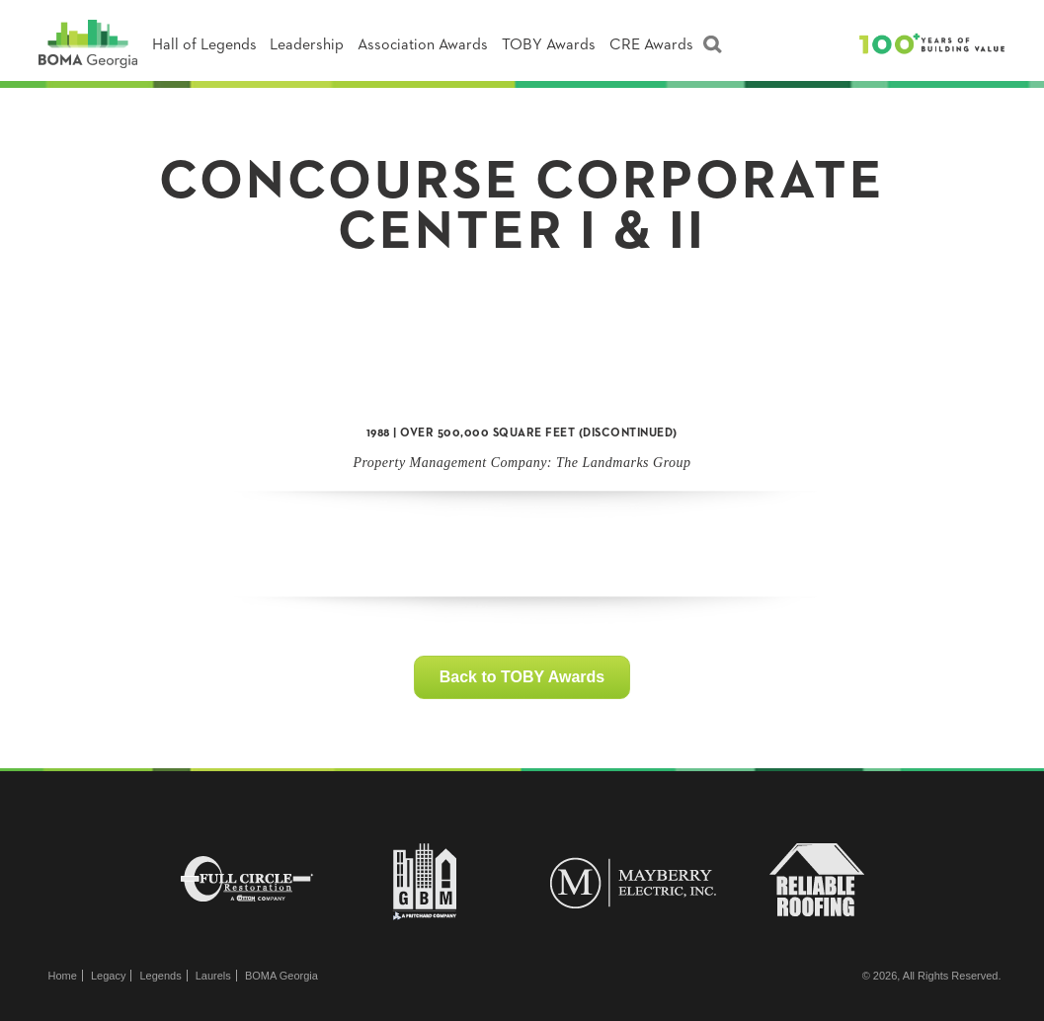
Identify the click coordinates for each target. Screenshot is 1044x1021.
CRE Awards (651, 45)
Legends (160, 976)
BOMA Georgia (281, 976)
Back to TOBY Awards (522, 676)
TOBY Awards (549, 45)
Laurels (213, 976)
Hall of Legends (204, 45)
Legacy (108, 976)
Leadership (307, 45)
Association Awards (423, 45)
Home (62, 976)
